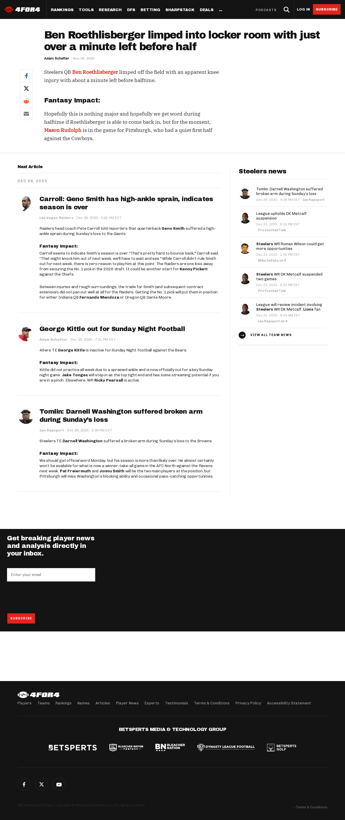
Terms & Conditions (212, 703)
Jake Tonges (75, 374)
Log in (303, 9)
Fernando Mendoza (99, 297)
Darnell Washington (83, 440)
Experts (152, 703)
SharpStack (180, 10)
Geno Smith (173, 228)
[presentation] (51, 597)
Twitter (41, 784)
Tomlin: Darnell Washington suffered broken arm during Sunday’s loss (289, 191)
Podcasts (266, 10)
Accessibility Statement (289, 703)
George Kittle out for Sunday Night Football (112, 328)
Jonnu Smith (111, 471)
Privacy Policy (248, 703)
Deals (207, 10)
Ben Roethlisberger (95, 72)
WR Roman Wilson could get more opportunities (290, 246)
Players (25, 703)
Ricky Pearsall (108, 380)
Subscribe (327, 9)
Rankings (62, 10)
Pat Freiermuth (75, 471)
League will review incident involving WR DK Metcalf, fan (289, 306)
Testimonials (176, 703)
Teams (43, 703)
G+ (59, 784)
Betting (150, 10)
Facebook (24, 784)
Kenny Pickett (193, 269)
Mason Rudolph (63, 130)
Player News (127, 703)
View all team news (271, 335)
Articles (103, 703)
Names (83, 703)
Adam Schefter (56, 58)
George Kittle (71, 350)
